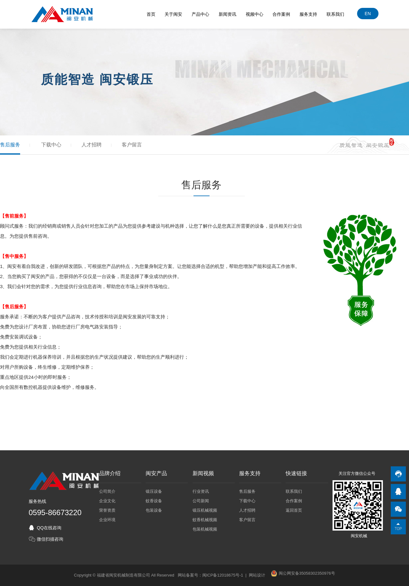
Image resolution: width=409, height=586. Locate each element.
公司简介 (107, 491)
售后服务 (10, 144)
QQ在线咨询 (49, 527)
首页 (151, 14)
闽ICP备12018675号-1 (222, 575)
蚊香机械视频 (205, 519)
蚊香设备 (154, 500)
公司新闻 (201, 500)
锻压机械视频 (205, 510)
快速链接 (296, 473)
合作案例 (281, 14)
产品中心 (201, 14)
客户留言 (132, 144)
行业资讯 (201, 491)
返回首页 (294, 510)
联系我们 (336, 14)
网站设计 (257, 575)
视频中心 (254, 14)
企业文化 (107, 500)
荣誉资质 (107, 510)
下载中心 (51, 144)
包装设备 (154, 510)
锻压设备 (154, 491)
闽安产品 (156, 473)
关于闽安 (173, 14)
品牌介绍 (109, 473)
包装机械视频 (205, 529)
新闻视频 (203, 473)
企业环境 (107, 519)
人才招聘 (91, 144)
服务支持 (308, 14)
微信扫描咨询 (50, 539)
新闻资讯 (227, 14)
